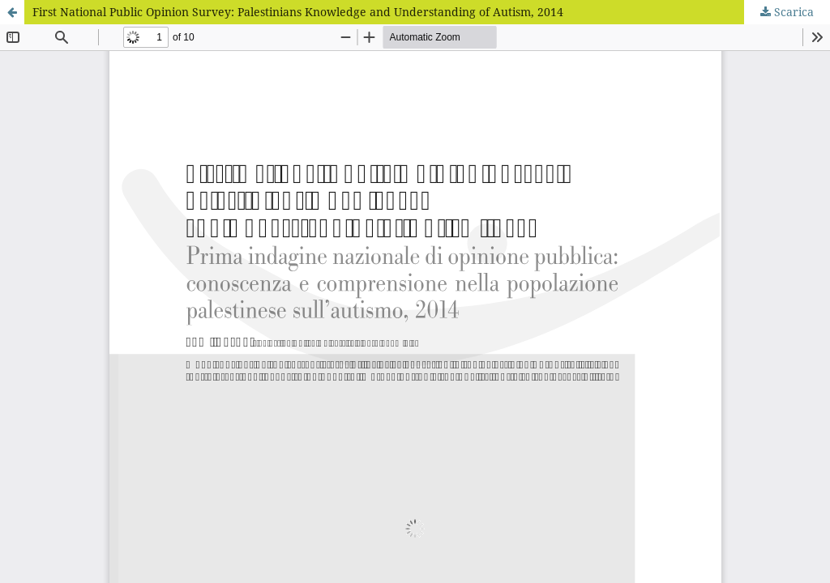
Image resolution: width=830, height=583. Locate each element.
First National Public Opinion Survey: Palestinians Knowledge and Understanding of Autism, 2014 (297, 11)
